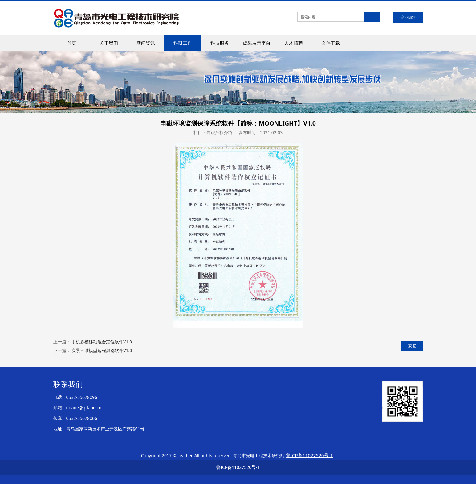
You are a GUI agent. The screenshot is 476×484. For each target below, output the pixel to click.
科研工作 (182, 43)
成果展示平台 (257, 43)
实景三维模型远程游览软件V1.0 (101, 350)
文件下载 (330, 43)
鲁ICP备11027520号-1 (238, 467)
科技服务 (219, 43)
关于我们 (109, 43)
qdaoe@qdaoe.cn (84, 408)
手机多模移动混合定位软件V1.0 (101, 342)
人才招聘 (293, 43)
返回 (412, 346)
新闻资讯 (145, 43)
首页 (71, 43)
